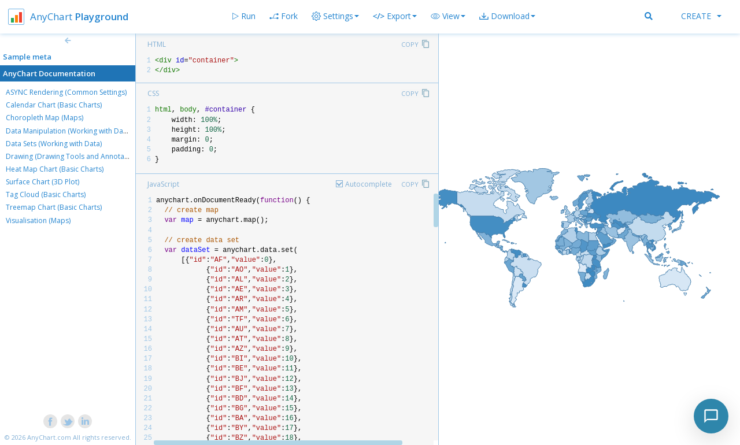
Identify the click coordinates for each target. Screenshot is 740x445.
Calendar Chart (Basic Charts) (54, 105)
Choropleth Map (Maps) (44, 118)
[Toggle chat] (711, 416)
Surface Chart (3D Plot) (42, 182)
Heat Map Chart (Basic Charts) (54, 169)
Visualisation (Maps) (38, 220)
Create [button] (701, 15)
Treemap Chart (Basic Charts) (54, 207)
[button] (448, 16)
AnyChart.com (49, 437)
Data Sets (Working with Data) (54, 144)
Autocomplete (368, 184)
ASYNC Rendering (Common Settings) (66, 92)
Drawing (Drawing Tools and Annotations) (74, 156)
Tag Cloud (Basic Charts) (46, 194)
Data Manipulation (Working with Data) (68, 131)
